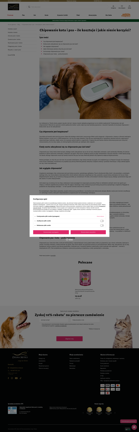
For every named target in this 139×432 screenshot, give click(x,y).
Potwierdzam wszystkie (88, 232)
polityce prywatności (50, 206)
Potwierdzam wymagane (51, 232)
